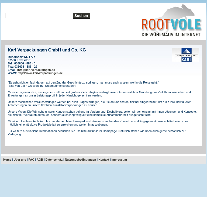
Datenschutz (54, 159)
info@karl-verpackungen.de (36, 69)
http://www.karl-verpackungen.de (40, 73)
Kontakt (103, 159)
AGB (40, 159)
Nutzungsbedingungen (80, 159)
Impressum (119, 159)
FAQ (31, 159)
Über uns (20, 159)
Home (7, 159)
